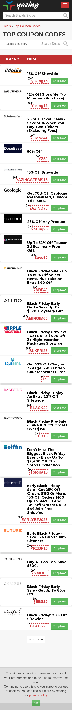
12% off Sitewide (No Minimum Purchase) (46, 96)
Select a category (18, 43)
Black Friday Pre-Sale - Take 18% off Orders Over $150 (47, 425)
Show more (36, 639)
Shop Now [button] (59, 80)
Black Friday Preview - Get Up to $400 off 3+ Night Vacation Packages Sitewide (46, 337)
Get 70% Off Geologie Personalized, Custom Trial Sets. (47, 197)
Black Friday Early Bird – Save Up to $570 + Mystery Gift (45, 307)
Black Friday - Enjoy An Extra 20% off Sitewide (45, 397)
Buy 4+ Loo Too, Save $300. (46, 564)
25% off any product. (47, 222)
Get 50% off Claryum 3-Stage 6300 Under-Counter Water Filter (46, 368)
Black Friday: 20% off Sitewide (47, 617)
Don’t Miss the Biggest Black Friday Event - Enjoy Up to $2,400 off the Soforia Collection (46, 457)
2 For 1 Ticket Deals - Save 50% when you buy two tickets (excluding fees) (46, 125)
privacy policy (38, 695)
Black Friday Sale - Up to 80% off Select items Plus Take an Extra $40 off (47, 277)
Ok (36, 702)
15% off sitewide (42, 74)
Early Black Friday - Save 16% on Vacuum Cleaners (46, 537)
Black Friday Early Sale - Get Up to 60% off (46, 590)
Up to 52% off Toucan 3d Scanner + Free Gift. (47, 247)
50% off (34, 151)
